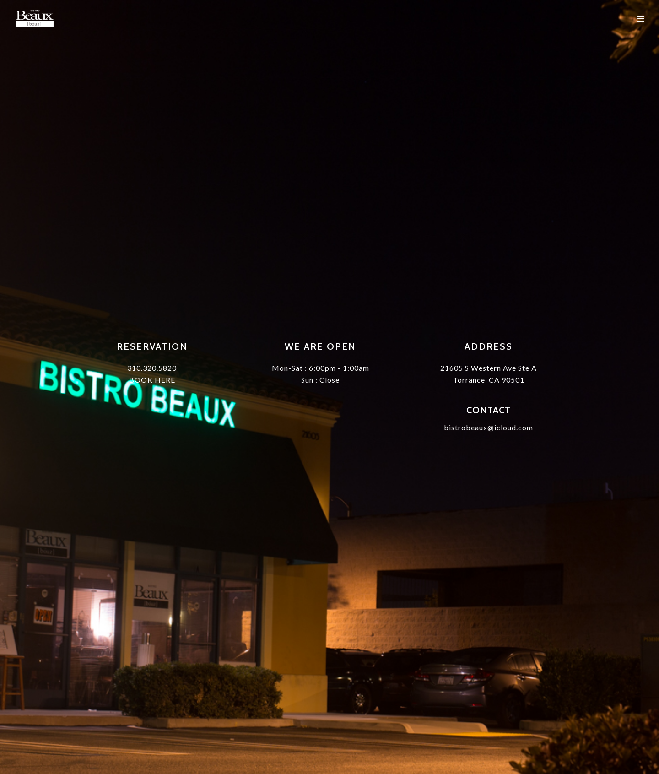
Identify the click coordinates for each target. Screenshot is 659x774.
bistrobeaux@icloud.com (488, 427)
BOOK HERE (152, 379)
